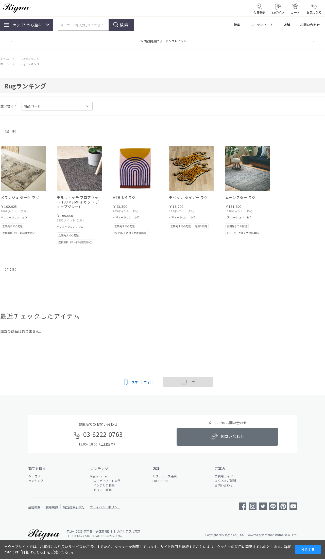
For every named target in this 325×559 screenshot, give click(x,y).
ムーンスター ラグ (240, 197)
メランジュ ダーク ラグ (20, 197)
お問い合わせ (310, 24)
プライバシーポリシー (105, 507)
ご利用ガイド (224, 476)
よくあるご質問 (225, 480)
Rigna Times (98, 476)
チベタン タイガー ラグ (188, 197)
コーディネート (261, 24)
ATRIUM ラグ (124, 197)
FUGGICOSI (160, 480)
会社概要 (34, 507)
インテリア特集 (102, 485)
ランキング (35, 480)
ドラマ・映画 (101, 490)
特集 (237, 24)
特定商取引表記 (73, 507)
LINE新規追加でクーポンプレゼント (162, 41)
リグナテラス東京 (164, 476)
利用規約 (52, 507)
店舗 (286, 24)
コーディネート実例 (105, 480)
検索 (124, 24)
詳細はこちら (32, 551)
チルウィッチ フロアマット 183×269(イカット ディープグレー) (78, 202)
